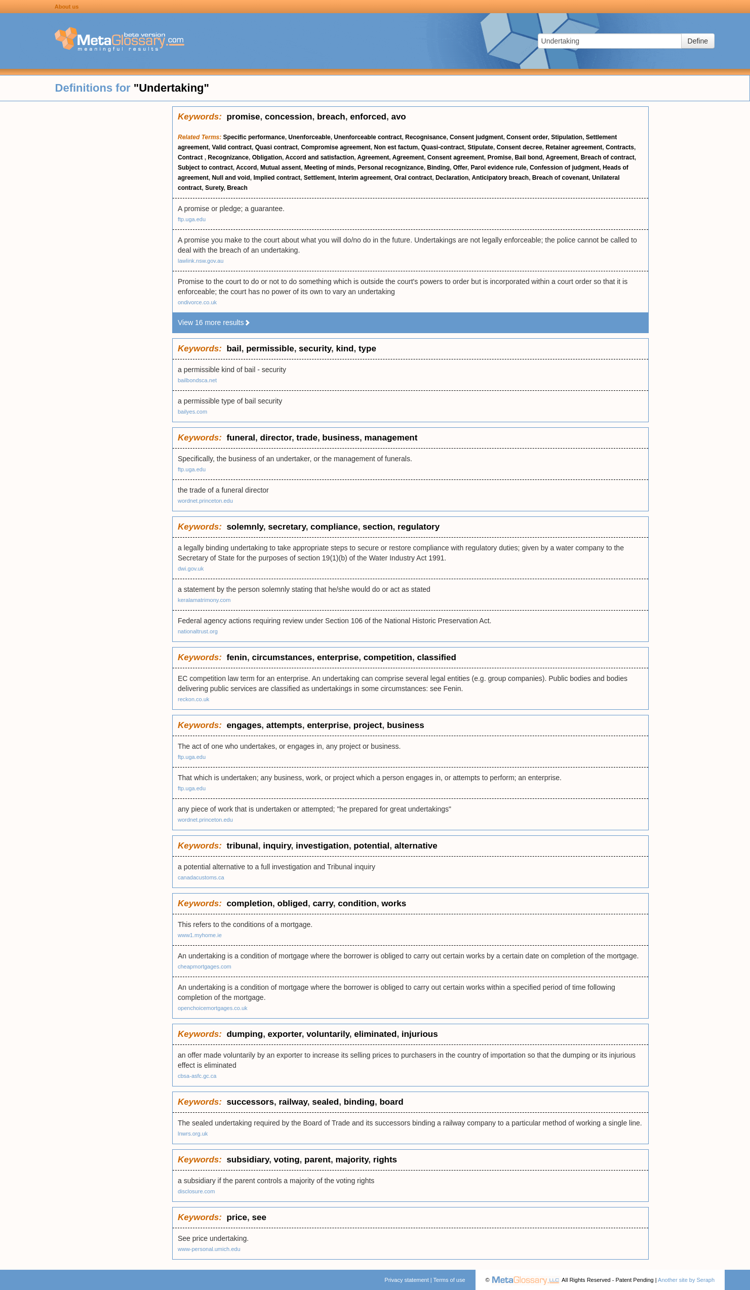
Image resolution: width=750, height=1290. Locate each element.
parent (317, 1159)
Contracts (620, 147)
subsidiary (247, 1159)
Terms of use (449, 1280)
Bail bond (529, 157)
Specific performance (254, 137)
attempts (284, 725)
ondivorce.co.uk (197, 302)
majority (351, 1159)
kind (344, 348)
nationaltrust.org (198, 631)
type (367, 348)
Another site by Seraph (686, 1280)
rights (385, 1159)
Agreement (373, 157)
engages (243, 725)
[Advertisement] (86, 258)
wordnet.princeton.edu (205, 501)
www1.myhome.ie (200, 935)
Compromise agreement (335, 147)
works (393, 903)
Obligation (267, 157)
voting (287, 1159)
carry (322, 903)
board (391, 1102)
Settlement (319, 177)
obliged (293, 903)
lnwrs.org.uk (193, 1134)
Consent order (526, 137)
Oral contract (413, 177)
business (341, 437)
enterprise (338, 657)
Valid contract (232, 147)
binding (359, 1102)
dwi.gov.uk (191, 569)
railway (293, 1102)
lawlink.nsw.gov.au (200, 261)
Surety (214, 187)
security (315, 348)
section (378, 527)
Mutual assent (280, 167)
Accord (246, 167)
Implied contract (276, 177)
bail (233, 348)
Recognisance (425, 137)
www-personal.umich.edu (209, 1249)
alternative (416, 846)
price (236, 1217)
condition (357, 903)
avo (398, 117)
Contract (191, 157)
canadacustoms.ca (201, 877)
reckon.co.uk (193, 699)
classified (436, 657)
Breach (237, 187)
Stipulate (480, 147)
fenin (236, 657)
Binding (438, 167)
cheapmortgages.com (204, 966)
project (367, 725)
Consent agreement (455, 157)
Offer (460, 167)
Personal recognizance (391, 167)
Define (698, 41)
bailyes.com (192, 412)
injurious (420, 1034)
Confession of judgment (564, 167)
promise (243, 117)
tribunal (242, 846)
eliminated (375, 1034)
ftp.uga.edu (192, 219)
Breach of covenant (560, 177)
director (276, 437)
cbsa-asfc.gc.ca (197, 1076)
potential (371, 846)
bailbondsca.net (197, 380)
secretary (286, 527)
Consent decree (519, 147)
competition (388, 657)
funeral (240, 437)
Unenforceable (309, 137)
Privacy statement (406, 1280)
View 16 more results (214, 322)
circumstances (282, 657)
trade (307, 437)
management (391, 437)
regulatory (419, 527)
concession (288, 117)
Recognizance (228, 157)
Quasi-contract (442, 147)
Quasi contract (276, 147)
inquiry (277, 846)
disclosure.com (196, 1191)
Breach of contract (608, 157)
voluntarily (327, 1034)
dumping (244, 1034)
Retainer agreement (573, 147)
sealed (325, 1102)
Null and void (231, 177)
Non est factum (396, 147)
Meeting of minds (329, 167)
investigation (322, 846)
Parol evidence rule (498, 167)
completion (249, 903)
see (259, 1217)
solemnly (244, 527)
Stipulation (566, 137)
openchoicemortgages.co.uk (213, 1008)
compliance (334, 527)
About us (67, 7)
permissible (270, 348)
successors (250, 1102)
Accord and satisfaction (319, 157)
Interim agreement (364, 177)
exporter (285, 1034)
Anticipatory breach (500, 177)
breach (331, 117)
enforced (368, 117)
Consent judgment (476, 137)
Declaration (452, 177)
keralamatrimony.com (204, 600)
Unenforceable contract (368, 137)
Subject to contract (205, 167)
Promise (499, 157)
